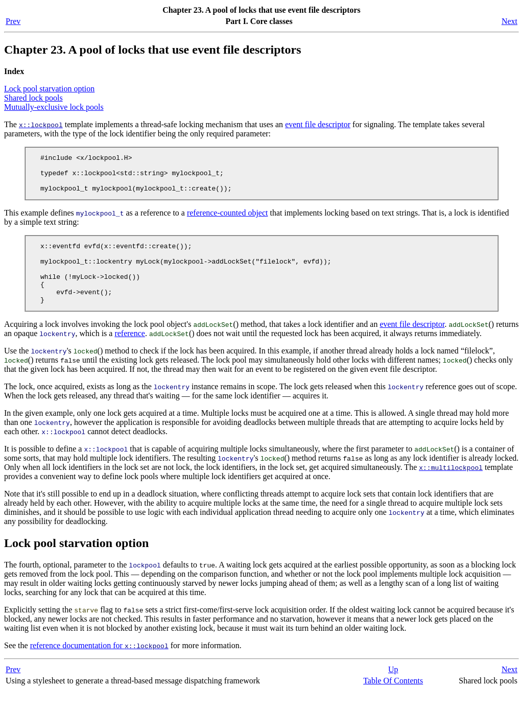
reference (129, 353)
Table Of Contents (393, 700)
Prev (13, 21)
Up (393, 689)
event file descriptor (317, 124)
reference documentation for (99, 665)
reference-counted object (227, 220)
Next (509, 21)
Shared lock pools (33, 97)
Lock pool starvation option (49, 88)
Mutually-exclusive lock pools (54, 107)
